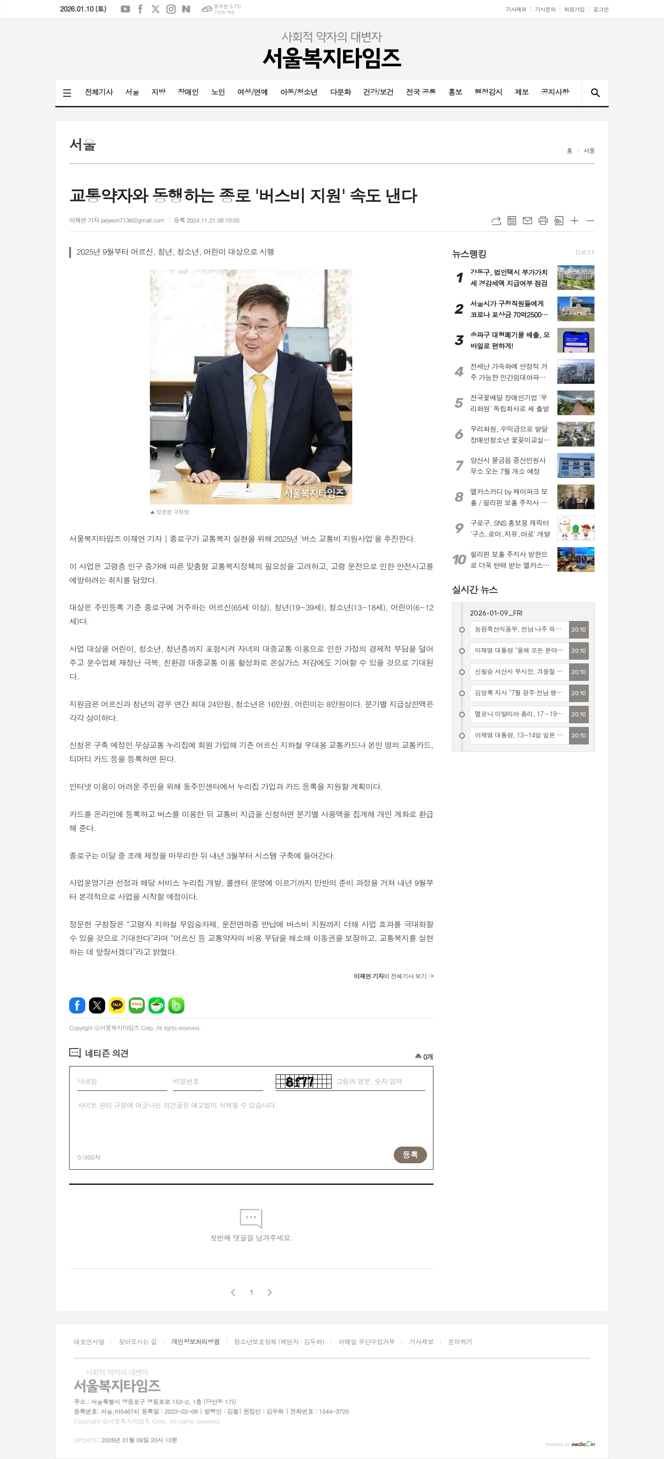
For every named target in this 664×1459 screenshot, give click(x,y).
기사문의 (545, 9)
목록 (511, 220)
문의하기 (460, 1341)
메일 (527, 220)
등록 (410, 1154)
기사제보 (516, 9)
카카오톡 (117, 1005)
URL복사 (496, 220)
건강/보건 (378, 92)
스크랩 (558, 220)
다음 (269, 1292)
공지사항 (555, 92)
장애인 (188, 92)
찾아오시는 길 (138, 1341)
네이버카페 (156, 1005)
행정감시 (488, 92)
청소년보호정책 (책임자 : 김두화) (279, 1341)
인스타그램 (171, 9)
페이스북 (141, 9)
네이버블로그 (186, 9)
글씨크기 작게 (590, 220)
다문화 (340, 92)
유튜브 (125, 9)
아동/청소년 (298, 92)
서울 (132, 92)
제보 (521, 92)
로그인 (601, 9)
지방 (158, 92)
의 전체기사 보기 (390, 976)
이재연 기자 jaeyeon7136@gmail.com (117, 220)
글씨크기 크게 (574, 220)
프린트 (543, 220)
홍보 (455, 92)
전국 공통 (421, 92)
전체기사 (99, 92)
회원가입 (574, 9)
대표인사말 (89, 1341)
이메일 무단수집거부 (366, 1341)
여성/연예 (252, 92)
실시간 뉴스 (475, 589)
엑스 (156, 9)
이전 (233, 1292)
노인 (218, 92)
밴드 (176, 1005)
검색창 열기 (595, 92)
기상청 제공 (224, 12)
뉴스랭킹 (469, 253)
